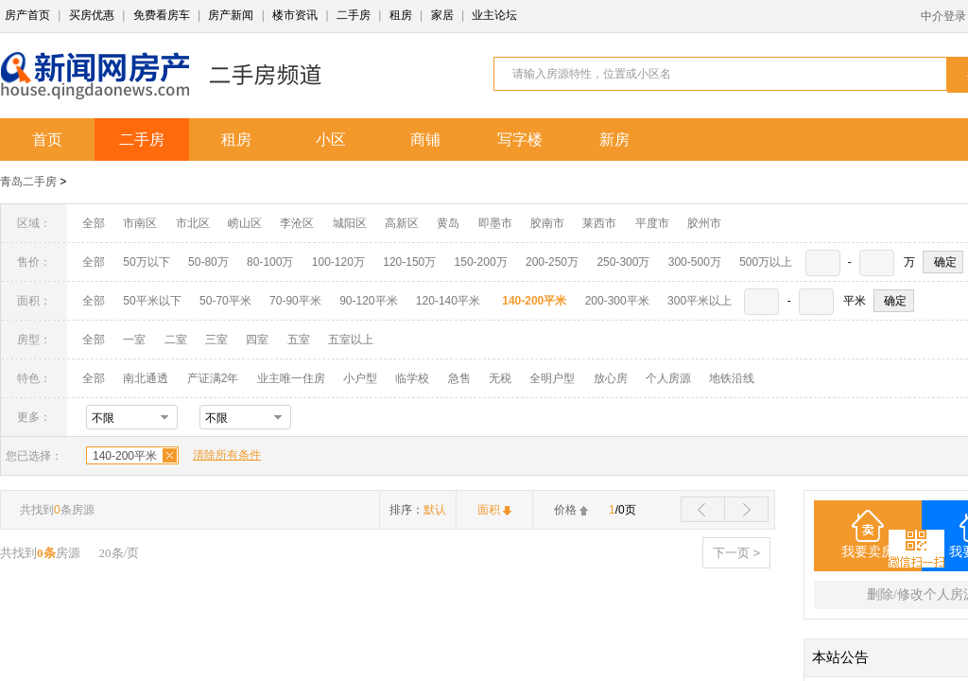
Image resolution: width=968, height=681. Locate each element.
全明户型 (552, 378)
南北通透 (145, 378)
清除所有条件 (227, 455)
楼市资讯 (295, 15)
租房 (400, 15)
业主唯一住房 (291, 378)
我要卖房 (867, 552)
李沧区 (297, 223)
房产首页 (27, 15)
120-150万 (409, 262)
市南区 (140, 223)
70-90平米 (295, 300)
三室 (216, 339)
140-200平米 (125, 456)
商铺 (425, 139)
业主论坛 (494, 15)
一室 (134, 339)
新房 (614, 139)
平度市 (652, 223)
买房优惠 (91, 15)
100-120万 (338, 262)
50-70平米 (225, 300)
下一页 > (736, 553)
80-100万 (270, 262)
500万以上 (765, 262)
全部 (93, 223)
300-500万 (694, 262)
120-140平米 (448, 300)
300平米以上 (699, 300)
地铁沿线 (731, 378)
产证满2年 (213, 378)
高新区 (402, 223)
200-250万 (552, 262)
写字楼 (520, 139)
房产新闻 (230, 15)
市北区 (193, 223)
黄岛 (448, 223)
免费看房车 (161, 15)
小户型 (360, 378)
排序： (417, 509)
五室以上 (350, 339)
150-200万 (481, 262)
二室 (177, 339)
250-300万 (622, 262)
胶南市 (547, 223)
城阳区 (350, 223)
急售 (459, 378)
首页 (47, 139)
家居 (442, 15)
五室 (298, 339)
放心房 (611, 378)
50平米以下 (152, 300)
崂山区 (245, 223)
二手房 (354, 15)
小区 (331, 139)
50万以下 (146, 262)
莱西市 (599, 223)
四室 (257, 339)
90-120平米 (368, 300)
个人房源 (668, 378)
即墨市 (495, 223)
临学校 (412, 378)
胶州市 (704, 223)
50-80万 (208, 262)
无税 (500, 378)
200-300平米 (617, 300)
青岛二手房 (28, 181)
